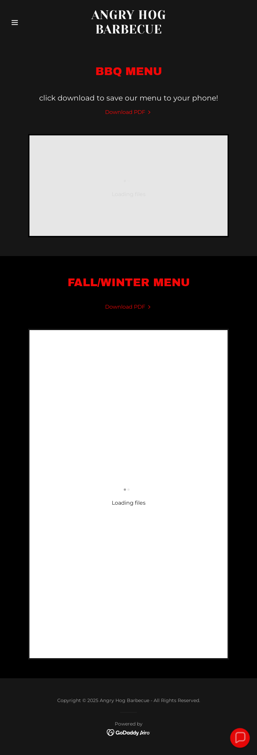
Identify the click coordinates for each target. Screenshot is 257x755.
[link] (128, 31)
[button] (26, 22)
